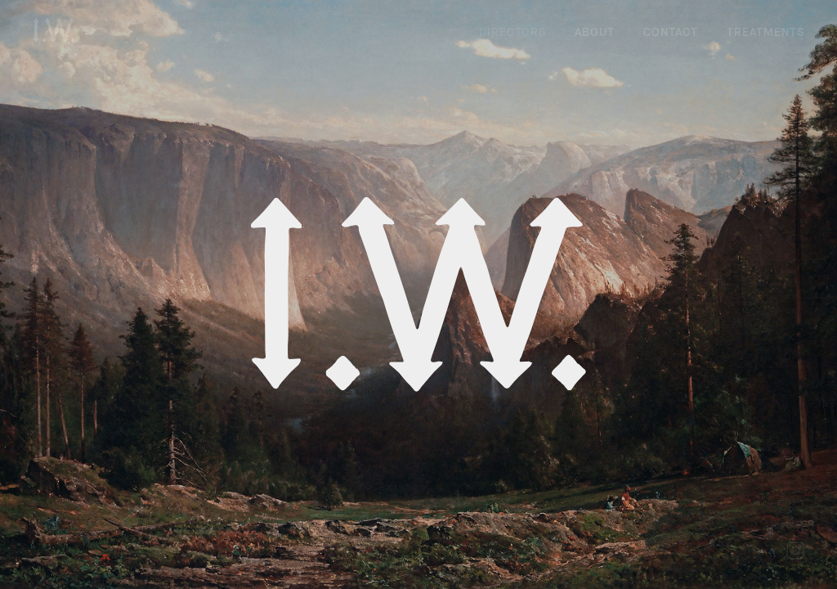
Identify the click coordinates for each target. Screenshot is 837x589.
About (595, 32)
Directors (512, 32)
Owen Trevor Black (236, 72)
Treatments (765, 32)
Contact (670, 32)
